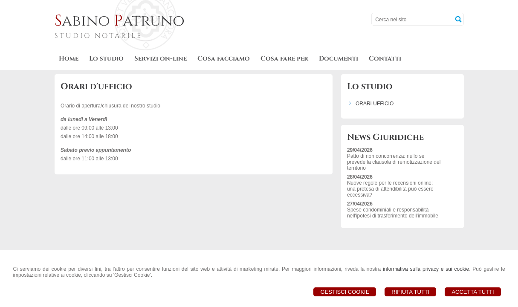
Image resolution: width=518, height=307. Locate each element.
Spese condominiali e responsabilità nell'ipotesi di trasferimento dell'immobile (392, 213)
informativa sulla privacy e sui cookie (426, 269)
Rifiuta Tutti (410, 292)
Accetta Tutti (472, 292)
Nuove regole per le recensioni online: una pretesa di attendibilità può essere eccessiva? (390, 189)
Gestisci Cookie (344, 292)
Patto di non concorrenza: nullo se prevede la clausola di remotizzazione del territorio (393, 162)
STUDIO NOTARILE (98, 36)
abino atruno (120, 21)
